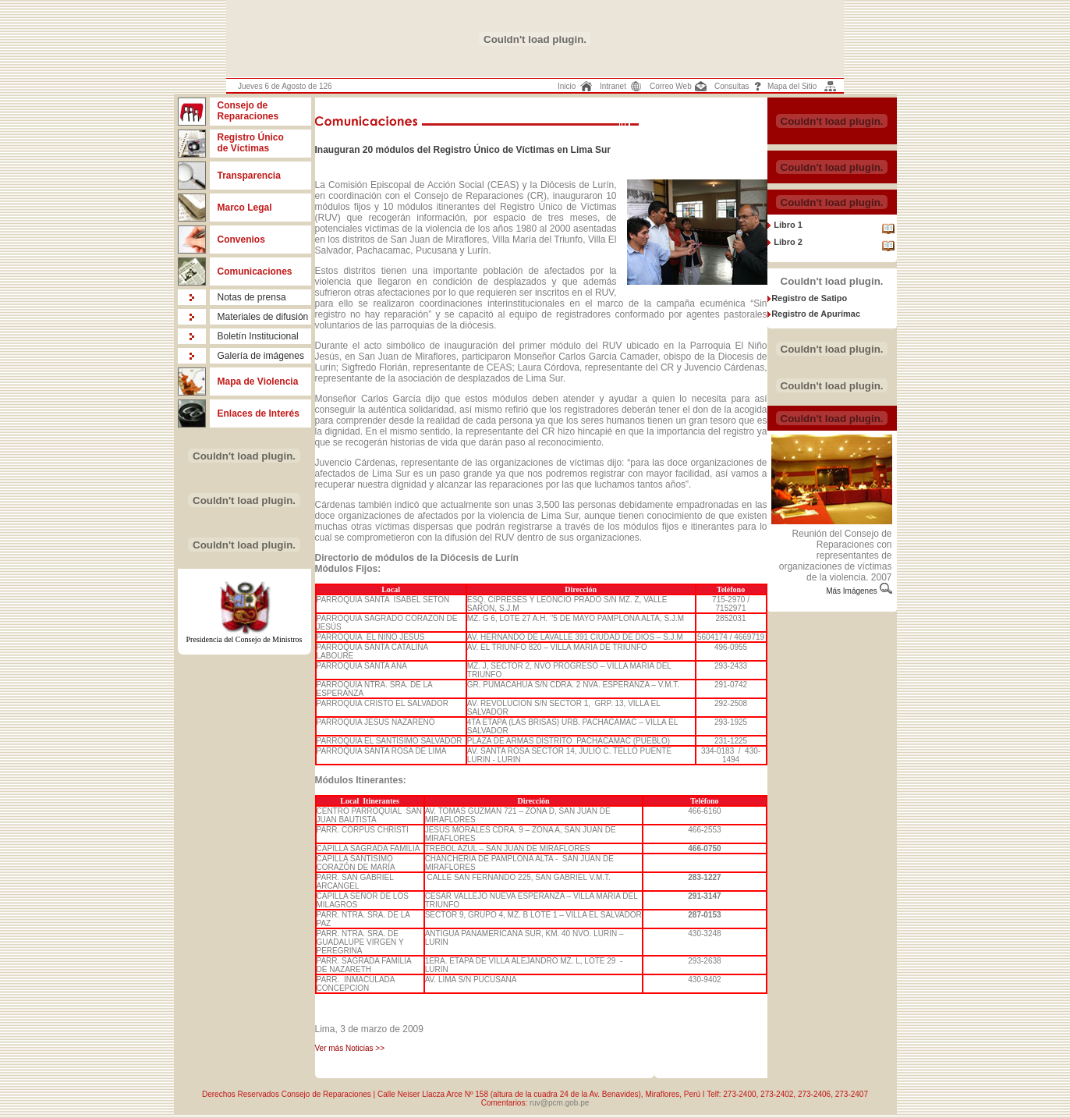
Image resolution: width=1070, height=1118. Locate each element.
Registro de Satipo (809, 298)
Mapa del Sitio (792, 86)
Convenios (241, 239)
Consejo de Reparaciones (248, 111)
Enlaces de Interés (258, 413)
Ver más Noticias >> (349, 1048)
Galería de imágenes (261, 355)
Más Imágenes (852, 591)
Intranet (613, 86)
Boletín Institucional (258, 336)
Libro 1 (786, 224)
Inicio (567, 86)
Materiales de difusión (263, 316)
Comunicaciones (255, 271)
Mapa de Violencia (258, 381)
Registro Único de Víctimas (251, 143)
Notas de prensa (252, 297)
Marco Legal (245, 207)
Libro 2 (786, 242)
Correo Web (671, 86)
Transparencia (249, 175)
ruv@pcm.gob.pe (559, 1102)
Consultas (731, 86)
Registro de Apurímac (815, 313)
